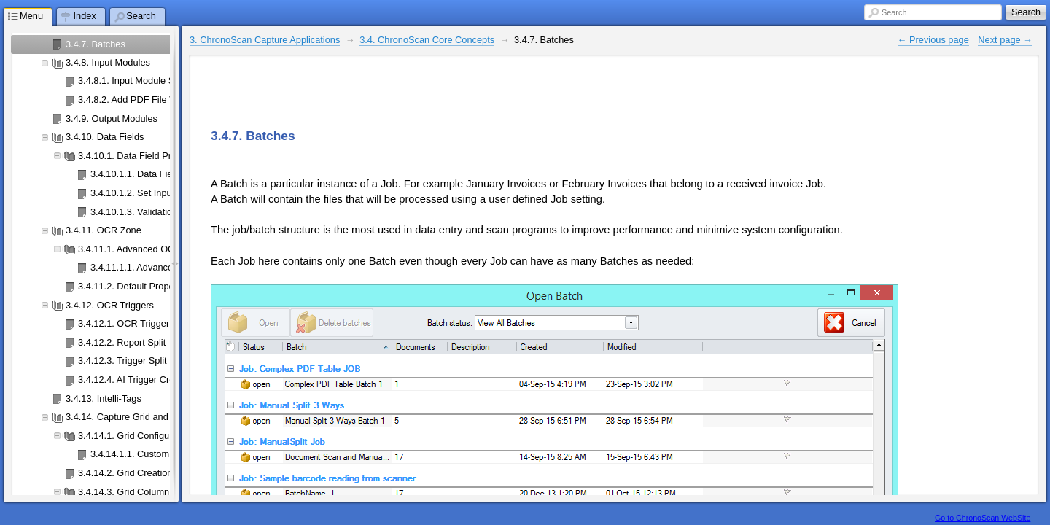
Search (894, 12)
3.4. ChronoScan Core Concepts (426, 39)
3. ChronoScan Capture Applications (265, 39)
